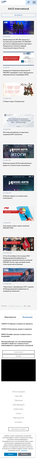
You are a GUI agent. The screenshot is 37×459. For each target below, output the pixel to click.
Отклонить (25, 454)
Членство (18, 396)
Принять (10, 454)
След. (28, 306)
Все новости (18, 15)
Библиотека (18, 409)
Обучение (18, 400)
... (21, 306)
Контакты (18, 422)
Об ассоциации (18, 392)
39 (24, 306)
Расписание (27, 317)
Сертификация (18, 405)
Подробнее (24, 450)
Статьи (18, 413)
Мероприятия (10, 317)
